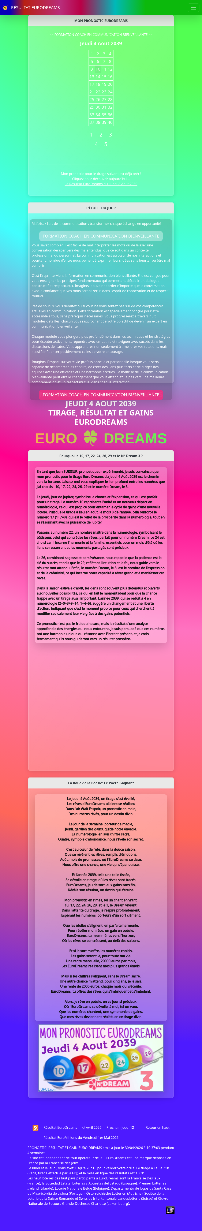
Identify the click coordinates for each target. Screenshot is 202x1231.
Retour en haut (157, 1127)
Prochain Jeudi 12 (120, 1127)
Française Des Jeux (145, 1178)
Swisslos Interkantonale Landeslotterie (109, 1198)
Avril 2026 (93, 1127)
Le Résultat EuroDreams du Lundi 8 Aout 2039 (101, 184)
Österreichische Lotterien (106, 1193)
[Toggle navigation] (193, 7)
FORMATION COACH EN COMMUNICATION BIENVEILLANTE (100, 34)
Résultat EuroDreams (60, 1127)
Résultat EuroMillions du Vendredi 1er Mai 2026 (81, 1137)
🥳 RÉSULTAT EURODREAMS (31, 7)
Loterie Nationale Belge (73, 1188)
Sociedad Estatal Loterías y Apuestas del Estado (82, 1183)
